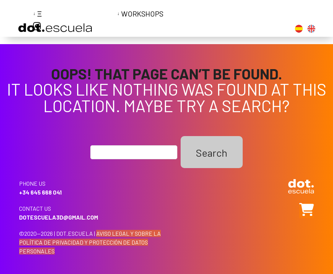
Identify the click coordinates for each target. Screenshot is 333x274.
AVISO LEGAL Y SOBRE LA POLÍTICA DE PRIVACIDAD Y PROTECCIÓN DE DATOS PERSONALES (90, 242)
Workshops (142, 13)
